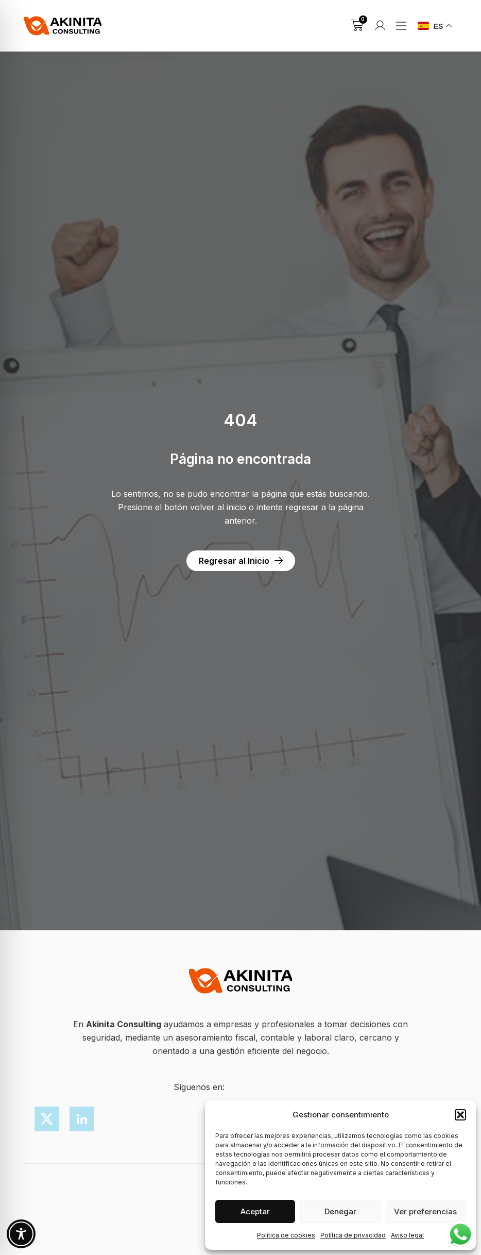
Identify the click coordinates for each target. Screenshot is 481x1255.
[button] (460, 1115)
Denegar (340, 1211)
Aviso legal (407, 1235)
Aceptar (255, 1211)
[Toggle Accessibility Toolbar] (21, 1233)
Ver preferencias (425, 1211)
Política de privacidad (353, 1235)
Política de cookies (286, 1235)
